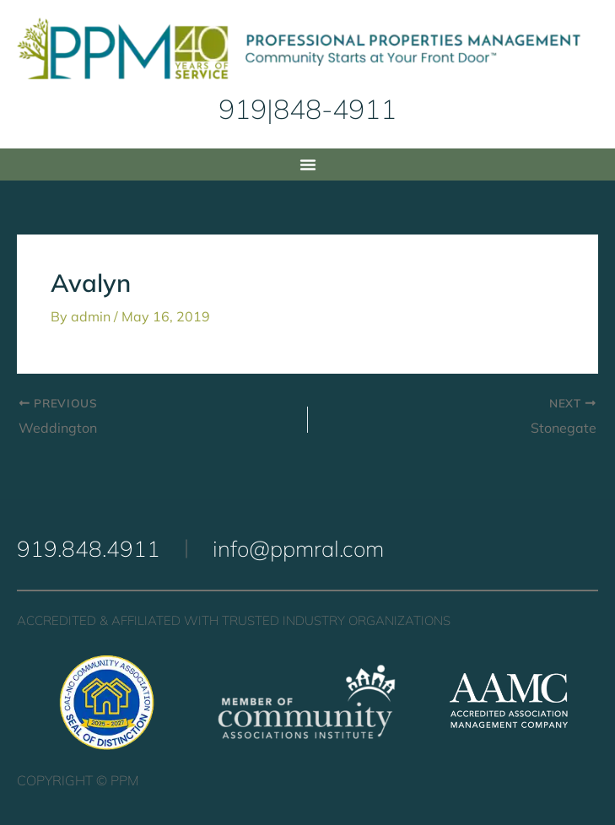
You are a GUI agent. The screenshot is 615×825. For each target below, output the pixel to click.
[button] (308, 164)
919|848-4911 (307, 109)
